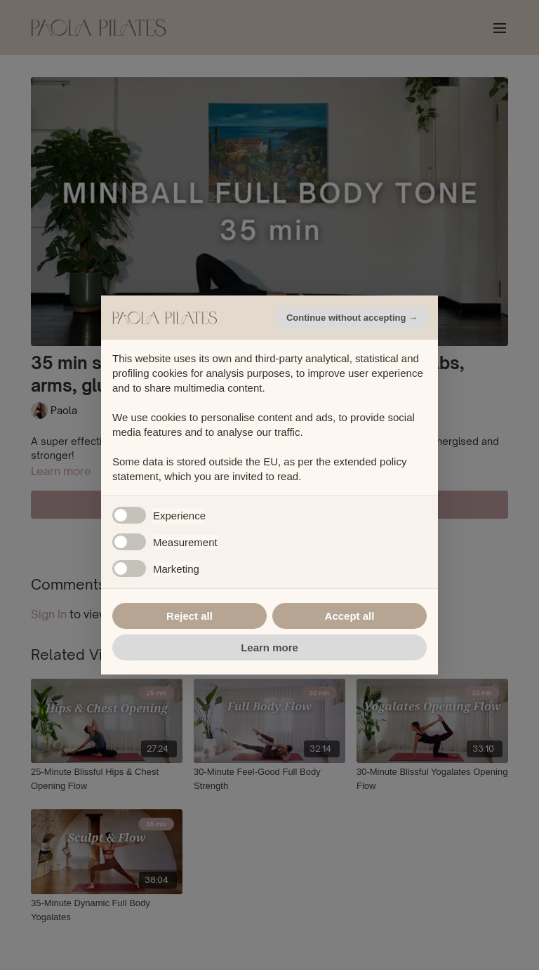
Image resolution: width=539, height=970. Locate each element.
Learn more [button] (269, 647)
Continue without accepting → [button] (352, 317)
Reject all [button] (189, 616)
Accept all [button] (350, 616)
